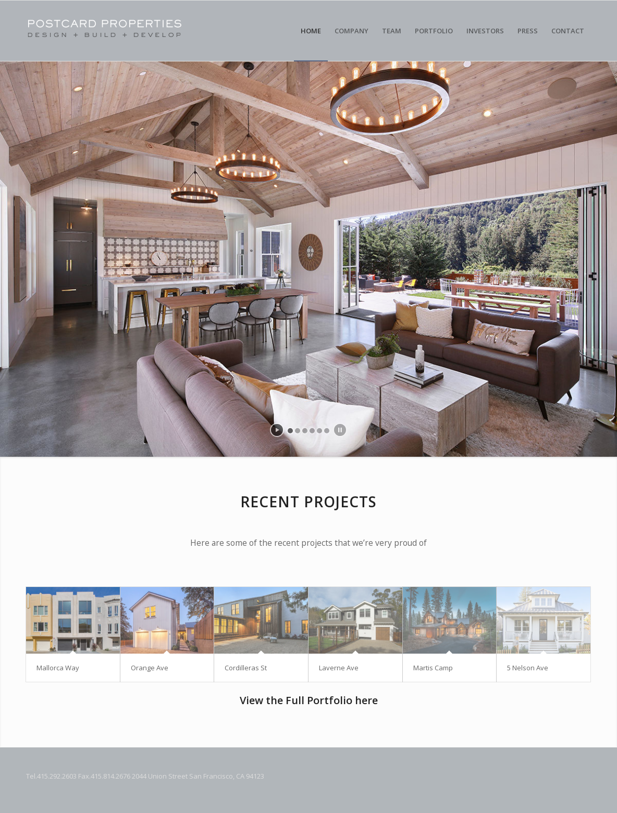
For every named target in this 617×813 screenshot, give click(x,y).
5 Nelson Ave (527, 667)
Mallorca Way (57, 667)
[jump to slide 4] (312, 430)
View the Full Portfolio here (309, 700)
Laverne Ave (339, 667)
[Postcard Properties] (143, 31)
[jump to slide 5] (319, 430)
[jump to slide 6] (326, 430)
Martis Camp (433, 667)
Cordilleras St (246, 667)
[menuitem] (311, 31)
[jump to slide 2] (297, 430)
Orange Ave (149, 667)
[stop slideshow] (340, 430)
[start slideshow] (277, 430)
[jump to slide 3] (304, 430)
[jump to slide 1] (290, 430)
